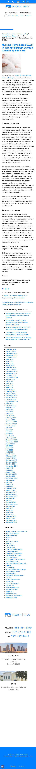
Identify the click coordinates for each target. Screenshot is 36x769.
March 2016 (10, 514)
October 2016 (11, 502)
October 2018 (10, 476)
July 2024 (9, 382)
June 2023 (9, 404)
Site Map (13, 766)
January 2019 (10, 472)
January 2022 (10, 420)
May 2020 (9, 450)
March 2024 (10, 390)
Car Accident (10, 545)
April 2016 (9, 512)
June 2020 (9, 448)
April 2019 (9, 470)
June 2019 (9, 468)
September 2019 (11, 466)
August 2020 (10, 444)
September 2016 (11, 504)
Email (18, 1)
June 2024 (9, 384)
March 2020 (10, 454)
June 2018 (9, 484)
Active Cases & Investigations (16, 531)
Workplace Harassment (14, 596)
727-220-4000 (25, 16)
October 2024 (11, 375)
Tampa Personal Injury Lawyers (12, 34)
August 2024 (10, 380)
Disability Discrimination (14, 553)
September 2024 (12, 378)
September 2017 (11, 496)
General (8, 565)
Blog (26, 34)
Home (8, 1)
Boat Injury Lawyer (12, 541)
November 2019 (11, 462)
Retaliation (9, 582)
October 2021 (10, 426)
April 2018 (9, 486)
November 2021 (11, 424)
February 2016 (11, 516)
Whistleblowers (11, 594)
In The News (10, 567)
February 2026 (11, 349)
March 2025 (10, 365)
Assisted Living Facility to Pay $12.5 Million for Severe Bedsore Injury (18, 328)
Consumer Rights (12, 551)
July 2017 (9, 500)
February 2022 (11, 418)
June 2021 (9, 430)
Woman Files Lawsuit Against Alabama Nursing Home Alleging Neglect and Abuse (17, 322)
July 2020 (9, 446)
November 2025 (11, 355)
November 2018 (11, 474)
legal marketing (17, 756)
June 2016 (9, 508)
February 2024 (11, 392)
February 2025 (11, 367)
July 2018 (9, 482)
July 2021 (9, 428)
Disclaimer (22, 766)
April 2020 (9, 452)
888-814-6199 (13, 16)
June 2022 (9, 412)
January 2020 (11, 458)
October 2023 (11, 400)
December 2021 (11, 422)
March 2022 (10, 416)
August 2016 (10, 506)
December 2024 (11, 372)
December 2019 (11, 460)
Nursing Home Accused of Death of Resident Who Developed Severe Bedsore (18, 316)
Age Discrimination (12, 533)
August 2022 (10, 408)
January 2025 (11, 369)
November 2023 (11, 398)
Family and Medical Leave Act (16, 563)
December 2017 (11, 492)
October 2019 (11, 464)
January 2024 (11, 394)
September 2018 (11, 478)
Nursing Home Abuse (9, 36)
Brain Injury (9, 543)
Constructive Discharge (14, 549)
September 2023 (12, 402)
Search (23, 1)
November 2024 (11, 373)
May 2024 (9, 386)
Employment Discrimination (15, 559)
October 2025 (11, 357)
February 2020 (11, 456)
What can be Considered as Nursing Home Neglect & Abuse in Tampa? (18, 338)
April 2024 (9, 388)
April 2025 (9, 363)
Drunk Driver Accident (13, 555)
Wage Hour (9, 592)
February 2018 (11, 488)
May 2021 (9, 432)
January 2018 (10, 490)
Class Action (10, 547)
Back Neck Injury (11, 535)
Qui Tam (8, 577)
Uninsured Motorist (12, 588)
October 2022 (11, 406)
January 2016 (10, 518)
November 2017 (11, 494)
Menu (27, 1)
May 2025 (9, 361)
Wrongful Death (11, 598)
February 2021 (11, 438)
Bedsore (9, 537)
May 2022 (9, 414)
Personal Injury (11, 574)
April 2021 (9, 434)
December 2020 (11, 440)
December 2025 (11, 353)
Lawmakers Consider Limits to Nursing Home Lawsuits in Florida (17, 333)
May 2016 (9, 510)
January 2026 (11, 351)
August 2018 (10, 480)
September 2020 (12, 442)
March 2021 (10, 436)
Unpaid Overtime (11, 590)
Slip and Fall (10, 586)
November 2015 (11, 522)
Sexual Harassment (12, 584)
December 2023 (11, 396)
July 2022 (9, 410)
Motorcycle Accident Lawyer (16, 569)
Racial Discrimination (13, 580)
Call (13, 1)
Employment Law (12, 561)
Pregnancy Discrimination (15, 575)
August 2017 (10, 498)
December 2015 (11, 520)
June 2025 (9, 359)
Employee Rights (11, 557)
